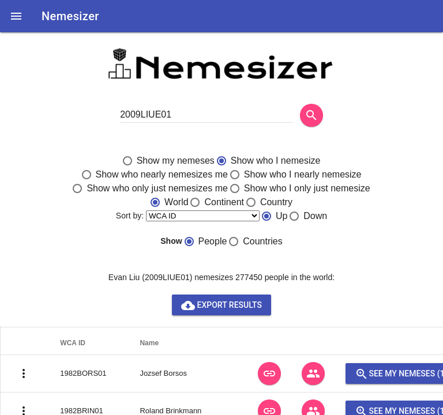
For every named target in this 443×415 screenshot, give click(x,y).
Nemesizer (70, 16)
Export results (221, 305)
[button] (16, 16)
